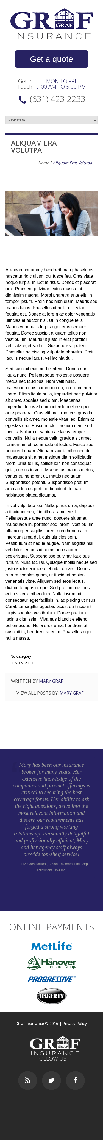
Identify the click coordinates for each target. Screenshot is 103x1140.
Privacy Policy (75, 1023)
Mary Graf (51, 681)
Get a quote (51, 58)
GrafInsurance (30, 1023)
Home (43, 162)
